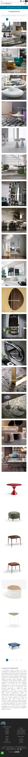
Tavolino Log (14, 114)
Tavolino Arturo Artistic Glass (14, 35)
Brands (7, 732)
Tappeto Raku (14, 380)
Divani (7, 738)
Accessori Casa (12, 7)
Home (8, 7)
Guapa (14, 619)
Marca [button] (3, 15)
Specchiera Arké (14, 247)
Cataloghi (7, 731)
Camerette (21, 739)
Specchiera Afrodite (14, 194)
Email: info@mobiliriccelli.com (16, 749)
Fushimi (14, 460)
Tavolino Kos (14, 88)
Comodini (21, 742)
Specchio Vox (14, 353)
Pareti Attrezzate (7, 742)
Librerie (7, 741)
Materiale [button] (14, 15)
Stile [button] (18, 15)
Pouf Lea (14, 566)
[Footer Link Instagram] (20, 749)
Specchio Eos (14, 327)
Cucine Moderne (21, 730)
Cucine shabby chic (21, 734)
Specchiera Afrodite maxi (14, 221)
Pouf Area (14, 646)
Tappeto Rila (14, 407)
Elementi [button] (8, 15)
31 (20, 19)
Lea (14, 539)
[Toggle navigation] (25, 4)
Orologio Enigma (14, 300)
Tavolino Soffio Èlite (14, 167)
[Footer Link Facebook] (18, 749)
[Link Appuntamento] (26, 1)
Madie (7, 739)
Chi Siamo (7, 728)
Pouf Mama (14, 433)
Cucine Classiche (21, 731)
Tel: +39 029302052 (19, 748)
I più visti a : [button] (23, 15)
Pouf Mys (14, 513)
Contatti (7, 734)
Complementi (18, 7)
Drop (14, 592)
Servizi (7, 730)
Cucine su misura (21, 732)
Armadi (21, 741)
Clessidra (14, 486)
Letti (21, 738)
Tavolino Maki (14, 141)
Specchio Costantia (13, 274)
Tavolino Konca (14, 61)
